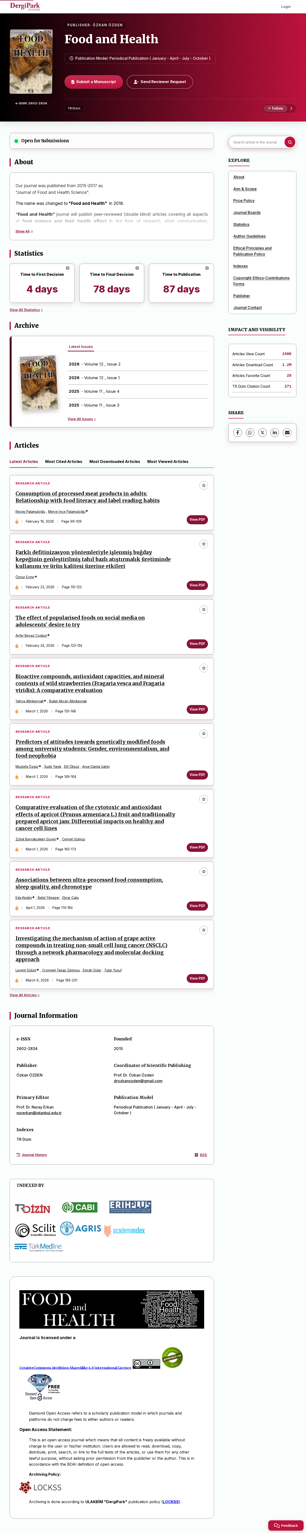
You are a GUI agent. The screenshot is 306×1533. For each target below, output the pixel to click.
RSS (201, 1160)
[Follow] (275, 108)
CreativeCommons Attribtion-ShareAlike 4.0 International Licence (75, 1373)
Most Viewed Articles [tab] (167, 461)
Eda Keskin (24, 902)
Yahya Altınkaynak (30, 703)
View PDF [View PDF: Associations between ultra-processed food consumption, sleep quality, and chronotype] (197, 910)
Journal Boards (247, 212)
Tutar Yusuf (113, 975)
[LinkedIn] (274, 432)
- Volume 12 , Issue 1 (94, 378)
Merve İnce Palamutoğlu (67, 512)
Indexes (240, 266)
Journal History (31, 1160)
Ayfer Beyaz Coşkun (31, 637)
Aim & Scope (245, 188)
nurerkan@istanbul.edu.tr (39, 1117)
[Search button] (289, 142)
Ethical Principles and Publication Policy (252, 251)
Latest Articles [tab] (24, 461)
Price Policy (244, 200)
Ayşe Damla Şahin (96, 769)
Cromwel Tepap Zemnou (61, 975)
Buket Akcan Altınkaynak (68, 703)
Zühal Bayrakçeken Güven (36, 842)
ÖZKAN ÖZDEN (108, 25)
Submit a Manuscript (93, 81)
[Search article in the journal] (261, 142)
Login (286, 7)
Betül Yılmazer (49, 902)
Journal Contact (247, 307)
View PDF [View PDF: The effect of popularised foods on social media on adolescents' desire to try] (197, 645)
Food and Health (111, 39)
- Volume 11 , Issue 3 (94, 405)
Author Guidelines (249, 236)
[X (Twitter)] (262, 432)
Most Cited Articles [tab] (63, 461)
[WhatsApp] (250, 432)
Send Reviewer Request (160, 81)
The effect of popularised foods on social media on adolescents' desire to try (80, 623)
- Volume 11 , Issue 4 (94, 391)
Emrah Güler (92, 975)
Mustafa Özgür (27, 769)
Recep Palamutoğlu (30, 512)
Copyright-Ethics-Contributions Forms (261, 281)
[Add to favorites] (203, 485)
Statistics (241, 224)
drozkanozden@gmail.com (138, 1085)
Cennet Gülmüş (73, 842)
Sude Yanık (52, 769)
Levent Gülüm (26, 975)
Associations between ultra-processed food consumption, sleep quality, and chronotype (89, 887)
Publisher (241, 295)
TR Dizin (74, 108)
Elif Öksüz (72, 769)
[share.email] (287, 432)
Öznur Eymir (25, 578)
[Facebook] (237, 432)
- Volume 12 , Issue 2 (95, 364)
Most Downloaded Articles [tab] (114, 461)
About (238, 177)
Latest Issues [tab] (81, 346)
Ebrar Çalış (71, 902)
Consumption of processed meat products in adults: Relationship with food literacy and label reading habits (88, 497)
